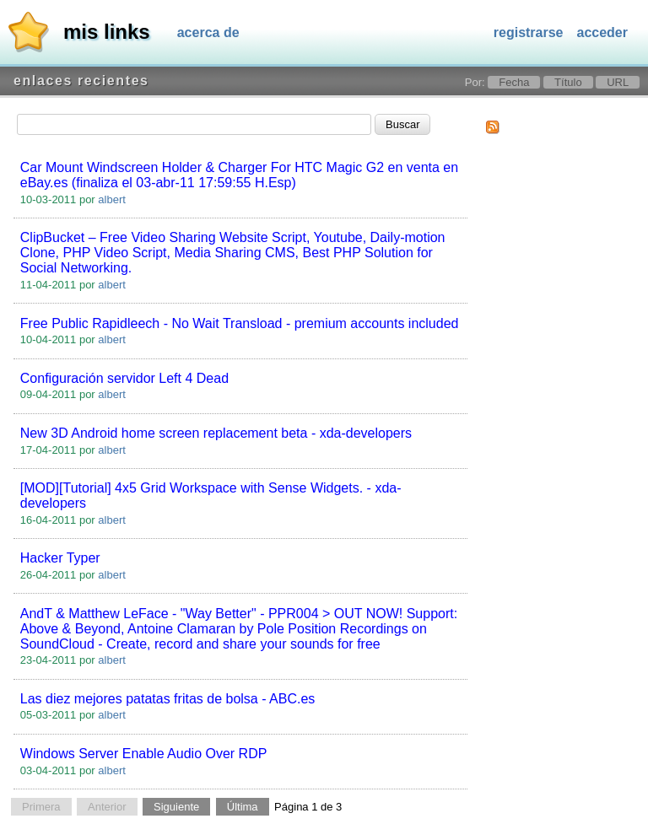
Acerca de (208, 32)
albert (112, 199)
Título (568, 82)
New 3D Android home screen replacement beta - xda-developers (216, 433)
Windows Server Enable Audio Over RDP (143, 753)
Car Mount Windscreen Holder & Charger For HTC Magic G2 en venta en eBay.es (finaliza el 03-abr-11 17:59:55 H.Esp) (239, 175)
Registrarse (529, 32)
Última (242, 806)
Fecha (514, 82)
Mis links (106, 31)
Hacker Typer (60, 558)
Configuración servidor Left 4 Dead (124, 378)
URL (618, 82)
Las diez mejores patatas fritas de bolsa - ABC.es (168, 699)
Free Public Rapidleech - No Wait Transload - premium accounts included (239, 323)
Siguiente (176, 806)
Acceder (603, 32)
